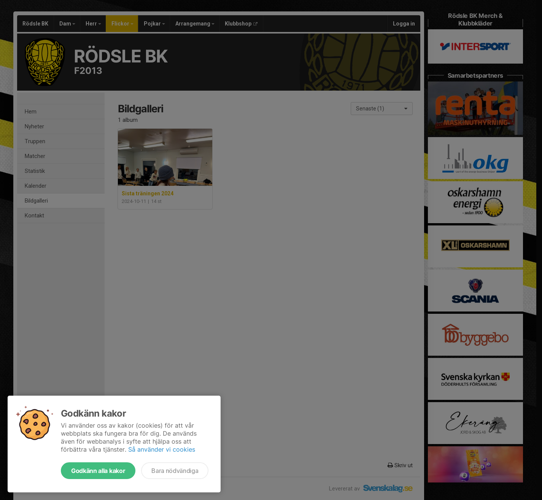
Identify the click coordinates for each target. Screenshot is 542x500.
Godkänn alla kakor (98, 470)
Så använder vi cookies (161, 449)
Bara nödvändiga (174, 470)
